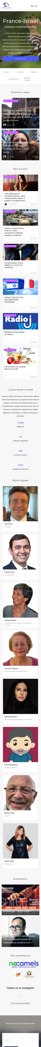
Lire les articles (20, 59)
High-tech (34, 72)
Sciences (20, 72)
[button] (34, 6)
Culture (6, 72)
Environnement (13, 79)
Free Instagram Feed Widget (20, 1003)
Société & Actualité (27, 79)
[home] (16, 5)
